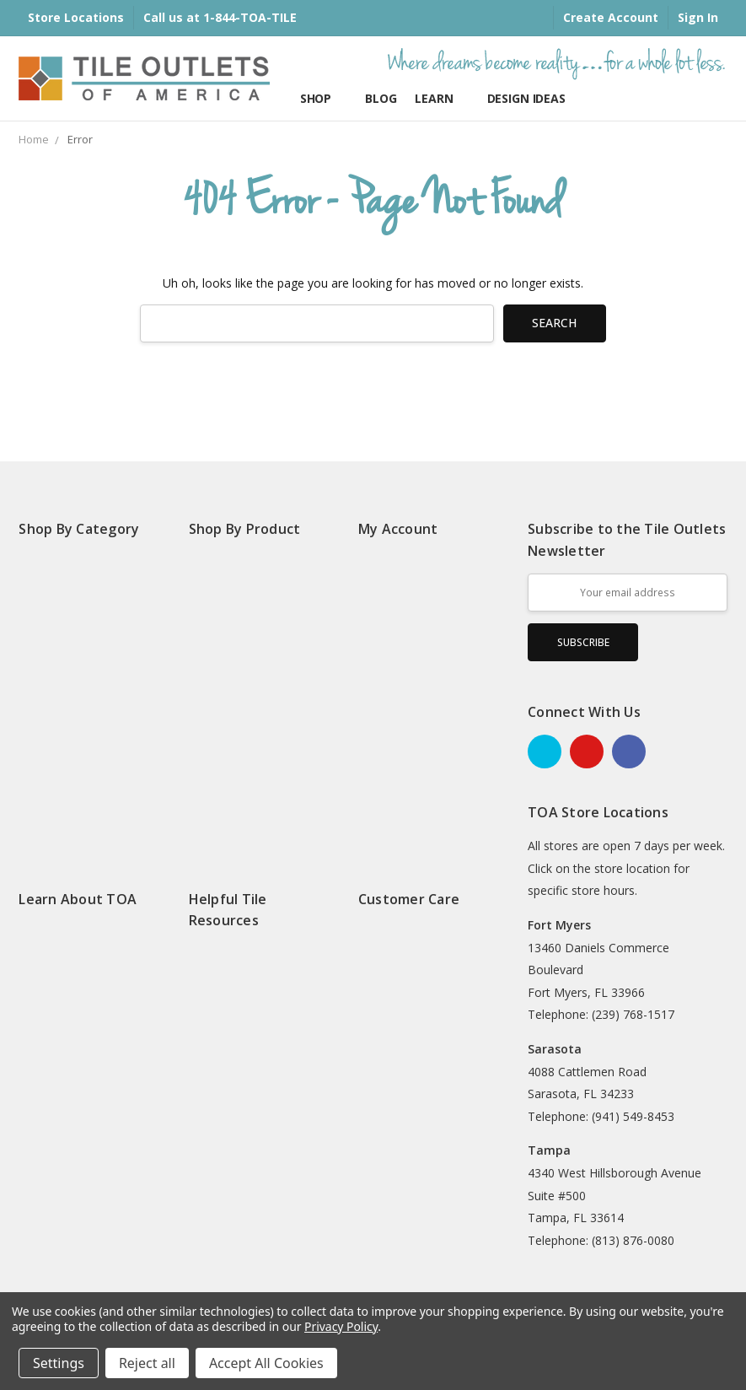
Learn (441, 98)
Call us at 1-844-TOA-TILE (220, 17)
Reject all (147, 1363)
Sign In (698, 17)
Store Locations (76, 17)
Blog (380, 98)
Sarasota (555, 1049)
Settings (58, 1363)
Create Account (610, 17)
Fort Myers (559, 925)
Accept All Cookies (266, 1363)
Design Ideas (534, 98)
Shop (323, 98)
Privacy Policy (341, 1326)
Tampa (549, 1150)
